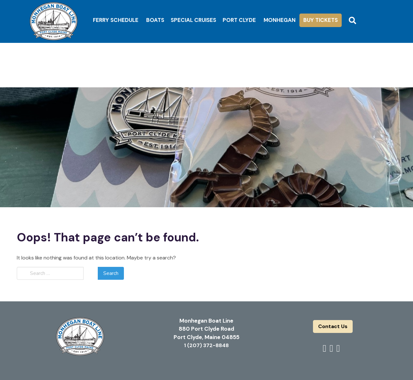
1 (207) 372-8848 (206, 345)
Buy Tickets (320, 20)
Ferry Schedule (115, 20)
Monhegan (280, 20)
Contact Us (333, 326)
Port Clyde (239, 20)
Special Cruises (193, 20)
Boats (155, 20)
